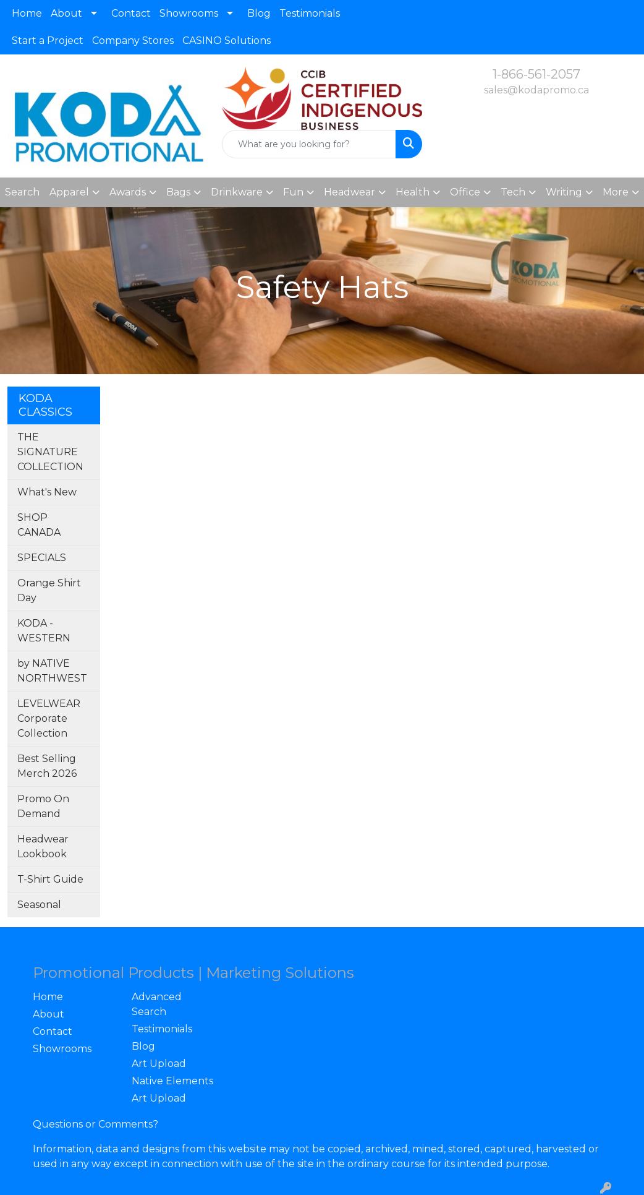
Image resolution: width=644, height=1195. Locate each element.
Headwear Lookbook (43, 846)
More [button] (616, 192)
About (66, 13)
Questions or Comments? (95, 1124)
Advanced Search (157, 1004)
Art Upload (159, 1063)
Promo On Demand (43, 806)
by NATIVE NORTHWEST (52, 670)
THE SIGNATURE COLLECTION (50, 452)
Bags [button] (178, 192)
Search (22, 192)
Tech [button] (513, 192)
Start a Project (47, 40)
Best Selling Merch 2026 (47, 766)
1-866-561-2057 (536, 74)
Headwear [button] (349, 192)
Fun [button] (293, 192)
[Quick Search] (309, 144)
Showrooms (188, 13)
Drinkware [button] (237, 192)
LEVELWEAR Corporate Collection (48, 718)
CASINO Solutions (226, 40)
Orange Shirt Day (49, 590)
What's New (47, 492)
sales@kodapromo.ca (536, 90)
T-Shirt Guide (50, 879)
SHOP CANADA (39, 525)
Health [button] (413, 192)
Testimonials (309, 13)
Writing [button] (564, 192)
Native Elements (172, 1081)
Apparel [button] (69, 192)
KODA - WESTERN (43, 630)
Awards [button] (127, 192)
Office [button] (465, 192)
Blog (259, 13)
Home (27, 13)
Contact (131, 13)
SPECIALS (41, 557)
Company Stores (133, 40)
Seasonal (39, 904)
